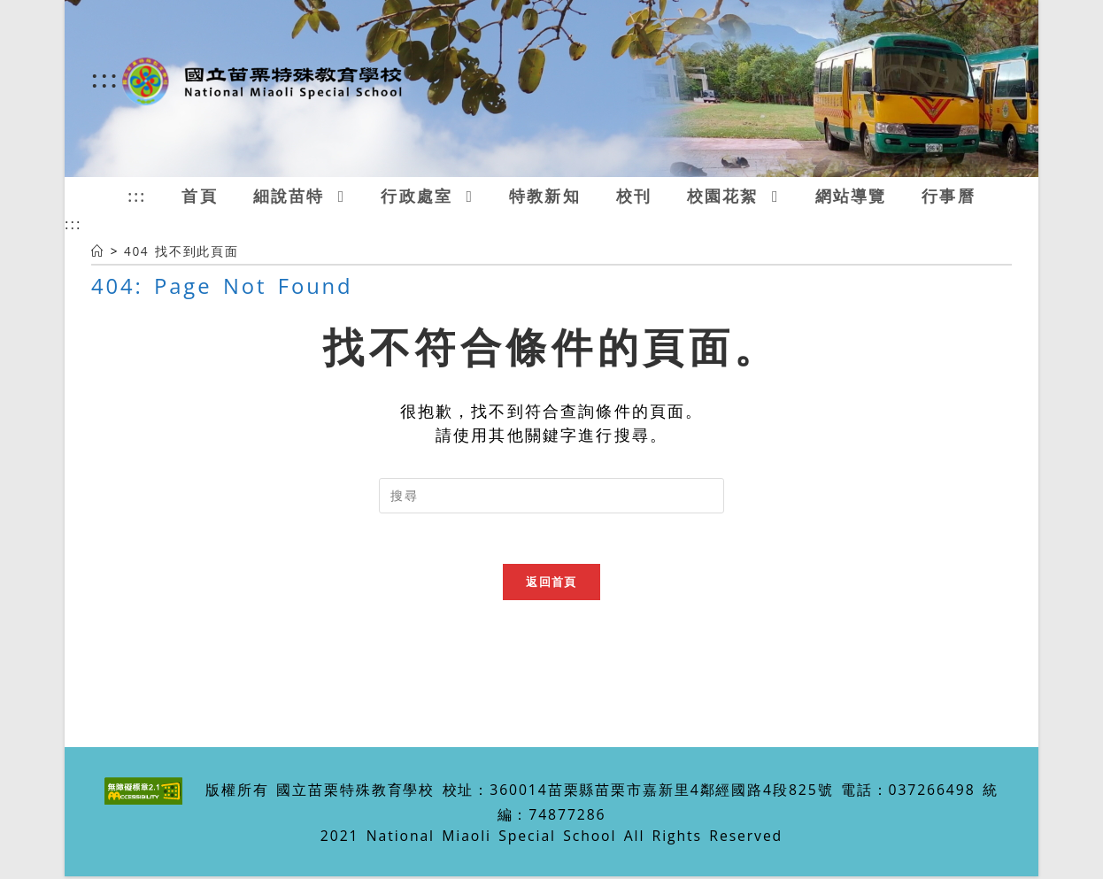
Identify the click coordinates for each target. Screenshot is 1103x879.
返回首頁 (551, 584)
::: (105, 78)
